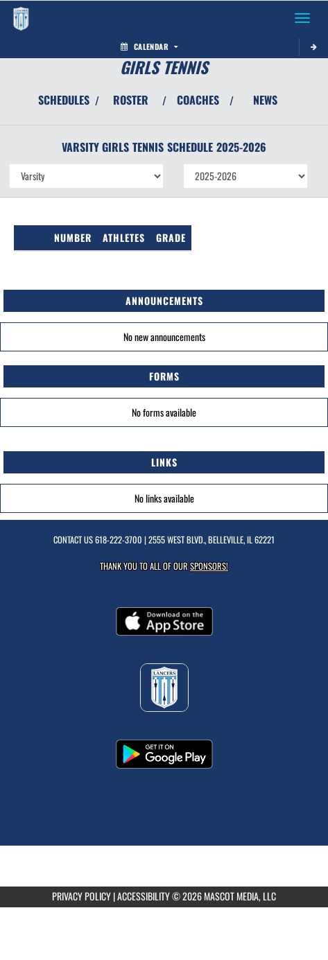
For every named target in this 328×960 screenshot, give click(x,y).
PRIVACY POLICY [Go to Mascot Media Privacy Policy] (81, 896)
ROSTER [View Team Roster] (130, 100)
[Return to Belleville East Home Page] (21, 18)
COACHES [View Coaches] (198, 100)
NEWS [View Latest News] (265, 100)
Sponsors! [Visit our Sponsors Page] (209, 566)
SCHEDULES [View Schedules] (63, 100)
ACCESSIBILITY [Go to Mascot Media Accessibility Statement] (143, 896)
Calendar (149, 46)
